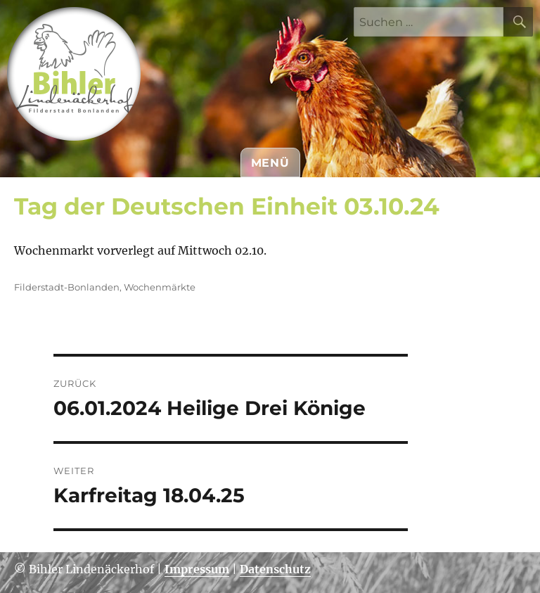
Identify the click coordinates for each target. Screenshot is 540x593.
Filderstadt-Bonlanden (67, 287)
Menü (270, 163)
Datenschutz (275, 569)
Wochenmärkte (159, 287)
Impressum (197, 569)
